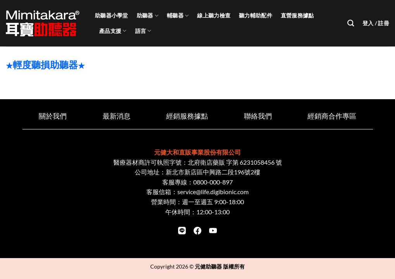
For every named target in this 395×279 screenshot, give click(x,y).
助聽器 (147, 15)
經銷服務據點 (187, 116)
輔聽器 (178, 15)
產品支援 (113, 30)
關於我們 (53, 116)
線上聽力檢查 (213, 15)
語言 (143, 30)
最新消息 (117, 116)
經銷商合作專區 (331, 116)
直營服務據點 (297, 15)
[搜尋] (350, 23)
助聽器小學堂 (111, 15)
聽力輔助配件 (255, 15)
